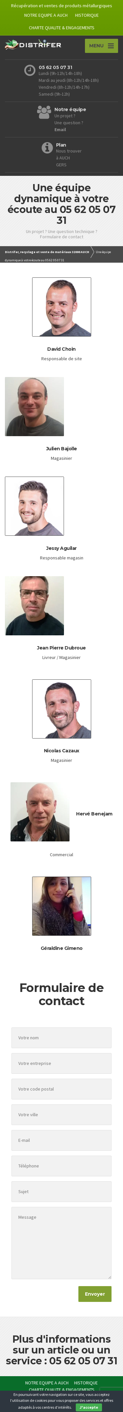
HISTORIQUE (87, 15)
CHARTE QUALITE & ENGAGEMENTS (61, 28)
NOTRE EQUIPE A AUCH (46, 15)
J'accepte (89, 1407)
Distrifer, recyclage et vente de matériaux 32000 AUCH (47, 252)
